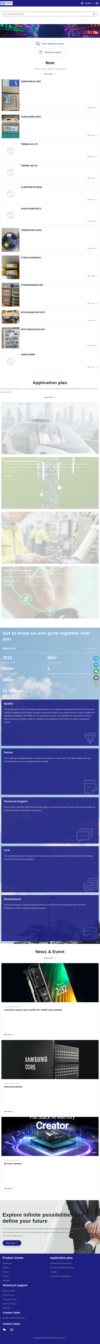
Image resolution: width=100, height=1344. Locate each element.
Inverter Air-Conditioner (19, 526)
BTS (6, 526)
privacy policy (9, 1291)
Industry (54, 1272)
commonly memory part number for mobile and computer (33, 1010)
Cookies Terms (10, 1299)
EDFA (7, 471)
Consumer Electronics (60, 1276)
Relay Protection (54, 526)
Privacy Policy (9, 1304)
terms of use (8, 1295)
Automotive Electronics (61, 1263)
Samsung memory (13, 1087)
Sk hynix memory (13, 1163)
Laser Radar (15, 417)
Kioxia (5, 1276)
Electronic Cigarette (12, 581)
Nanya (6, 1272)
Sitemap (6, 1308)
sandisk (6, 1280)
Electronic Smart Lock (37, 526)
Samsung (7, 1263)
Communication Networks (62, 1267)
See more (9, 421)
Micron (6, 1267)
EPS (6, 417)
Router (14, 471)
